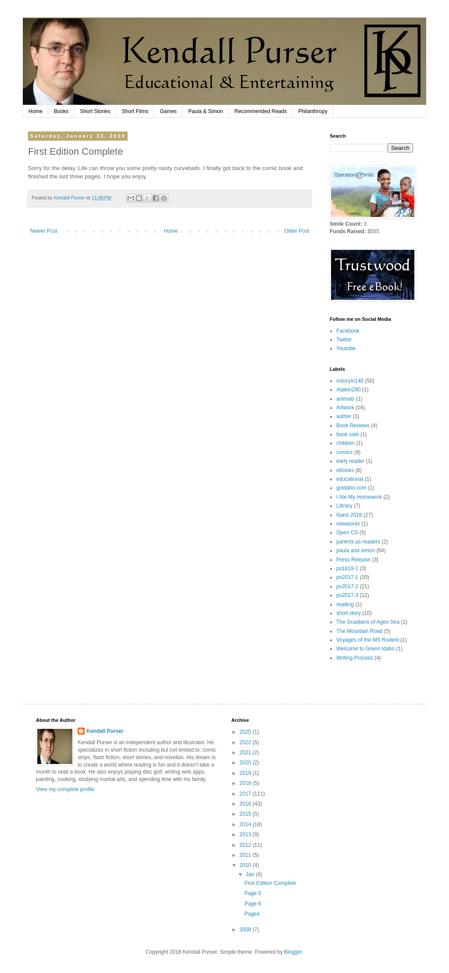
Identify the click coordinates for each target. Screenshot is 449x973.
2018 (246, 783)
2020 (246, 763)
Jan (251, 874)
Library (344, 506)
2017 (246, 794)
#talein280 (348, 390)
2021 (246, 752)
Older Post (296, 231)
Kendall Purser (105, 731)
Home (36, 111)
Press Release (353, 560)
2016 (246, 804)
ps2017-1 (347, 577)
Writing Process (354, 658)
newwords (348, 524)
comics (344, 452)
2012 (246, 845)
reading (345, 604)
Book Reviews (353, 426)
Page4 (252, 914)
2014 (246, 824)
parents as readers (358, 542)
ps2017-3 (347, 595)
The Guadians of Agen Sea (367, 622)
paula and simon (355, 550)
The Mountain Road (359, 631)
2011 (246, 855)
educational (349, 479)
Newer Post (43, 231)
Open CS (347, 532)
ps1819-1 (347, 568)
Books (61, 111)
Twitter (344, 340)
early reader (350, 461)
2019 (246, 773)
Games (168, 111)
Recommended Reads (261, 111)
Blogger (293, 952)
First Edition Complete (270, 883)
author (343, 416)
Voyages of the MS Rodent (367, 640)
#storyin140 (349, 381)
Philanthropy (313, 111)
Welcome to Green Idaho (365, 649)
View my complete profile (65, 789)
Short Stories (95, 111)
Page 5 (252, 893)
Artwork (345, 408)
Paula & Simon (205, 111)
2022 (246, 742)
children (345, 443)
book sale (347, 434)
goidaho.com (351, 488)
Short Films (135, 111)
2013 (246, 834)
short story (348, 613)
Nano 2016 (349, 515)
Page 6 (252, 904)
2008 (246, 930)
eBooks (345, 470)
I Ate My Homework (359, 497)
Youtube (346, 348)
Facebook (348, 331)
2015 (246, 814)
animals (345, 399)
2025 (246, 732)
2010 (246, 865)
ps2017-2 (347, 586)
